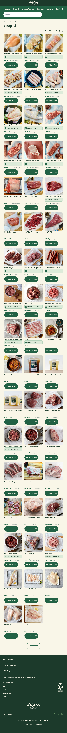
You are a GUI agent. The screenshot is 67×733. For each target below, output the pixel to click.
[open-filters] (48, 31)
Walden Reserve (28, 9)
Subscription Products (45, 9)
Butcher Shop (8, 682)
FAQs (5, 689)
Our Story (6, 671)
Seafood (59, 9)
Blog (4, 686)
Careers (6, 696)
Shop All (16, 9)
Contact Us (7, 693)
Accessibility (39, 724)
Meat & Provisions (9, 665)
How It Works (8, 659)
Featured (6, 9)
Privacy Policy (28, 724)
